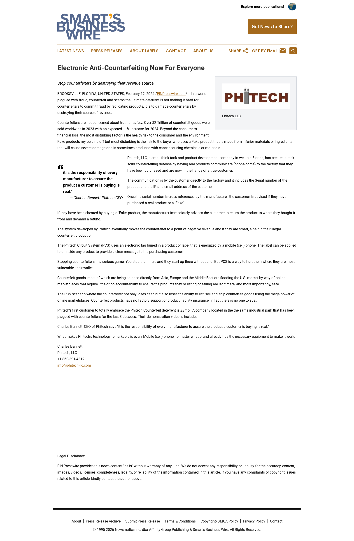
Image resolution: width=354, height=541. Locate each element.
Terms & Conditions (180, 521)
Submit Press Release (142, 521)
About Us (203, 50)
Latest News (70, 50)
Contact (176, 50)
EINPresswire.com (171, 94)
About (76, 521)
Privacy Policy (254, 521)
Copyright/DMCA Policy (219, 521)
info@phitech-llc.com (74, 365)
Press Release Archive (103, 521)
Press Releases (107, 50)
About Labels (144, 50)
